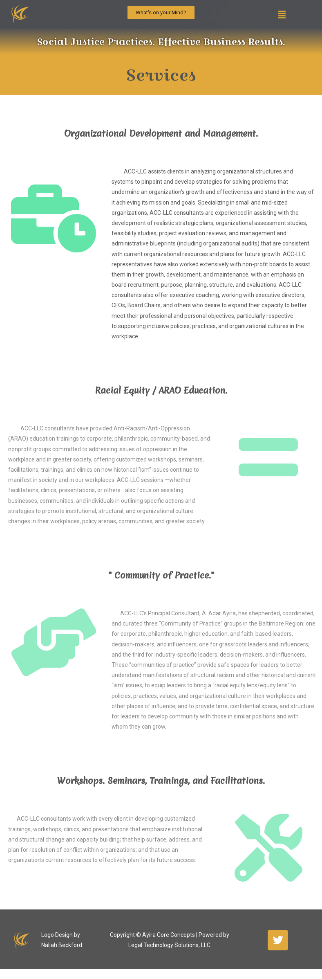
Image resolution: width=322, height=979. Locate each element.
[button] (161, 12)
